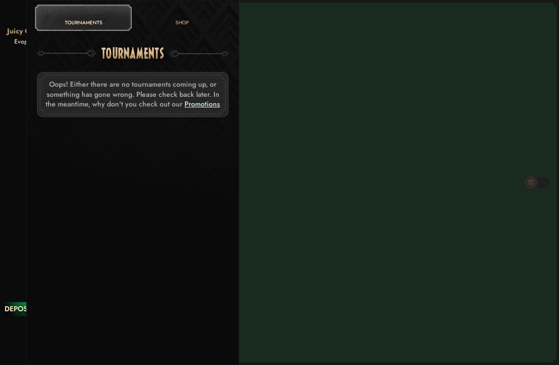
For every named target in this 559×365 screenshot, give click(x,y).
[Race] (25, 329)
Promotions (202, 104)
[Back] (25, 15)
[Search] (25, 350)
